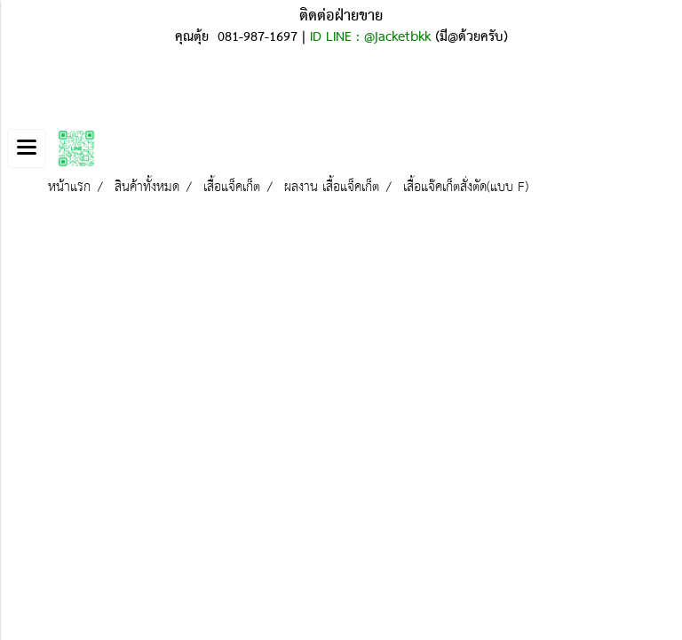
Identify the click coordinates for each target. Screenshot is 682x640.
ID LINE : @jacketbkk (370, 37)
